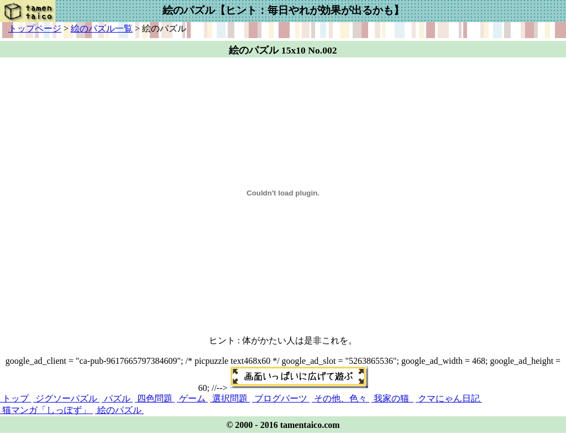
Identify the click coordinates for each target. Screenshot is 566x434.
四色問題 (155, 398)
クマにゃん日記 (449, 398)
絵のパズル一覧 (102, 28)
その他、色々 (340, 398)
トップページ (34, 28)
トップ (15, 398)
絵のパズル (119, 410)
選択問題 (230, 398)
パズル (117, 398)
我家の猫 (392, 398)
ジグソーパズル (66, 398)
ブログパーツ (281, 398)
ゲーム (192, 398)
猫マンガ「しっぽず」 (46, 410)
